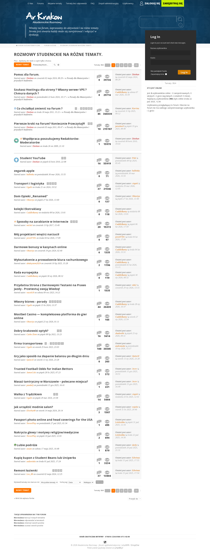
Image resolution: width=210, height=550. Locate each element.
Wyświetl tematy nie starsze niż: (36, 482)
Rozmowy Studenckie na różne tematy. (58, 54)
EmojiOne (135, 545)
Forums (40, 3)
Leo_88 (30, 474)
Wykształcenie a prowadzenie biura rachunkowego (51, 260)
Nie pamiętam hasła (159, 71)
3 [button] (121, 65)
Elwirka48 (31, 410)
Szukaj (55, 64)
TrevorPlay (31, 423)
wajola (135, 407)
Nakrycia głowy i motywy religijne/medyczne (46, 432)
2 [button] (117, 65)
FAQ (92, 3)
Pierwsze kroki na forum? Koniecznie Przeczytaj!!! (49, 123)
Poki (134, 158)
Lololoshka (120, 422)
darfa (134, 445)
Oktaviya (30, 200)
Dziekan (30, 78)
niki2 (134, 285)
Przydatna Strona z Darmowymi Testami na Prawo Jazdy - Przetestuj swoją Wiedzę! (50, 287)
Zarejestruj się (173, 3)
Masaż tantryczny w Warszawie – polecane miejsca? (51, 381)
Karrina (135, 108)
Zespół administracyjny (108, 3)
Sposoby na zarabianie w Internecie (42, 221)
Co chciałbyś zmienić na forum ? (40, 108)
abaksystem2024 (34, 263)
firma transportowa (28, 343)
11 (62, 343)
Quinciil (30, 360)
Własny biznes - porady (30, 301)
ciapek (135, 183)
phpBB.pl (119, 548)
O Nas (30, 3)
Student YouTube (32, 158)
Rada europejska (26, 272)
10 (59, 343)
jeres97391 (31, 238)
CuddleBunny (121, 92)
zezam (29, 449)
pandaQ (30, 385)
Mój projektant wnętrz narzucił (36, 234)
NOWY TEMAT (22, 64)
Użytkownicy (128, 3)
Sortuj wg (70, 482)
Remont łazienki (26, 470)
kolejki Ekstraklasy (27, 209)
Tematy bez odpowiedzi (76, 3)
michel (29, 225)
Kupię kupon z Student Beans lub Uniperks (45, 458)
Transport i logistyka (29, 183)
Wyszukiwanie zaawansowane (58, 64)
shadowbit (119, 333)
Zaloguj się (152, 3)
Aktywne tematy (55, 3)
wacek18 (30, 292)
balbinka (30, 174)
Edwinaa (136, 458)
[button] (140, 65)
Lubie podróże (27, 445)
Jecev (134, 369)
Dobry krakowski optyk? (31, 331)
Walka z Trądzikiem (28, 394)
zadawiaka (31, 461)
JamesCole (31, 372)
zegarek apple (24, 171)
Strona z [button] (107, 65)
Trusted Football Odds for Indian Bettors (43, 369)
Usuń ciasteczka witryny (91, 537)
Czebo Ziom (32, 334)
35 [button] (136, 65)
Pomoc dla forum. (26, 74)
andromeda (120, 346)
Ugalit (29, 187)
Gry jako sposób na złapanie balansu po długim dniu (51, 356)
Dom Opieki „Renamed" (31, 196)
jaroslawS (119, 126)
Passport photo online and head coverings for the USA (53, 419)
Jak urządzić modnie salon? (33, 407)
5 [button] (129, 65)
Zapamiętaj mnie (159, 74)
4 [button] (125, 65)
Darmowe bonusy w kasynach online (40, 247)
